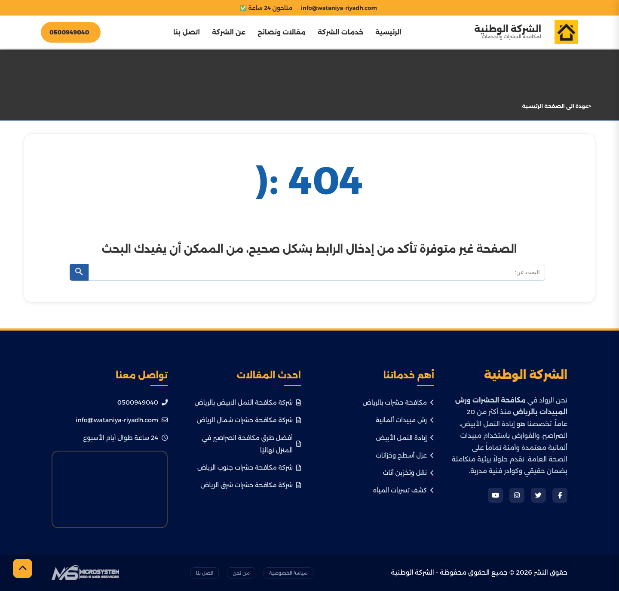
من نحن (241, 573)
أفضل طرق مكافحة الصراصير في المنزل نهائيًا (251, 444)
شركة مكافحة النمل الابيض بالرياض (247, 402)
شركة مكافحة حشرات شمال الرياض (248, 420)
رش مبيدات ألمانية (405, 420)
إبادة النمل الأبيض (405, 438)
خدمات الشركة (340, 32)
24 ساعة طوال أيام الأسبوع (125, 438)
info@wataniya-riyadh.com (122, 420)
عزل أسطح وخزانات (405, 455)
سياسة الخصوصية (288, 573)
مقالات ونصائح (281, 32)
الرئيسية (388, 32)
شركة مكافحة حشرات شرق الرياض (250, 485)
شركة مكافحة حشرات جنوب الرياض (249, 467)
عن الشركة (228, 32)
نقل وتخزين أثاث (408, 473)
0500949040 (142, 402)
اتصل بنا (186, 32)
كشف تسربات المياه (403, 490)
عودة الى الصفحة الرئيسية (555, 106)
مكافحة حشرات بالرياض (398, 402)
